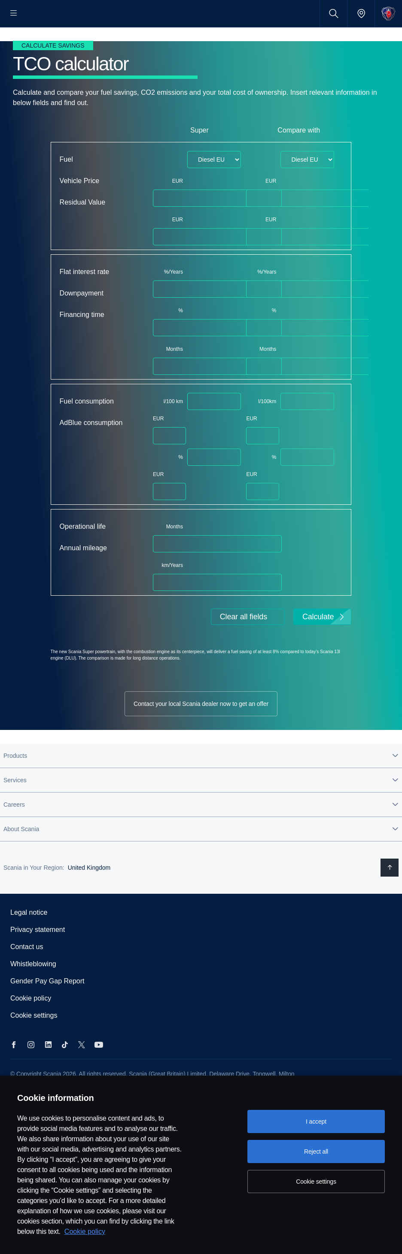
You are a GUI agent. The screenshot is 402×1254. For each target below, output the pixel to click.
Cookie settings (33, 1042)
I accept (316, 1121)
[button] (201, 783)
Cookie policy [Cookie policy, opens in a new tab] (84, 1231)
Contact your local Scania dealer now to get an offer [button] (201, 730)
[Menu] (14, 13)
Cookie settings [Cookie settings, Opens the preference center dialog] (316, 1181)
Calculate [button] (324, 644)
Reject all (316, 1151)
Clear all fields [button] (243, 644)
